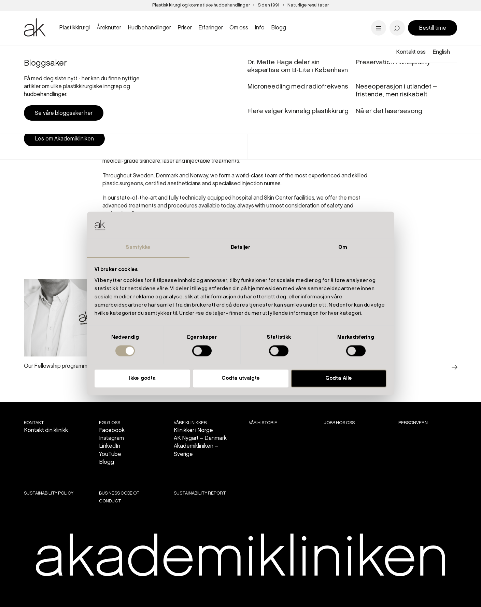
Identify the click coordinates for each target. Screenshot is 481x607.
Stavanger (266, 18)
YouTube (110, 454)
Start (28, 54)
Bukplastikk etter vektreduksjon (279, 24)
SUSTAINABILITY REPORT (200, 493)
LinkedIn (109, 446)
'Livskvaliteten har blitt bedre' (405, 12)
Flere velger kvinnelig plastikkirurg (298, 22)
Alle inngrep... (273, 28)
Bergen (154, 18)
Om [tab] (342, 247)
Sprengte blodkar (171, 18)
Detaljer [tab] (241, 247)
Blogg (106, 462)
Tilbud (369, 18)
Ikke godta (142, 378)
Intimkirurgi (161, 18)
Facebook (112, 430)
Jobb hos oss (339, 423)
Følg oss (109, 423)
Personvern (413, 423)
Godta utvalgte (241, 378)
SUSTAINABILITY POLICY (48, 493)
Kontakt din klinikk (46, 430)
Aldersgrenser (269, 22)
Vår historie (263, 423)
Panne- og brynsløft (283, 18)
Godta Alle (338, 378)
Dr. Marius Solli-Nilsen (393, 18)
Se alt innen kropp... (174, 28)
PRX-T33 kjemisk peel (286, 18)
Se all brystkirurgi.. (51, 28)
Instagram (111, 438)
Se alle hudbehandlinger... (291, 28)
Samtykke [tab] (138, 247)
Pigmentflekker (385, 18)
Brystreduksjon (47, 18)
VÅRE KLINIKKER (190, 423)
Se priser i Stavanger (285, 28)
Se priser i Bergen (172, 28)
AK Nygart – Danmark (200, 438)
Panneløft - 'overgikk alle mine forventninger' (190, 16)
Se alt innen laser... (172, 28)
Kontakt (34, 423)
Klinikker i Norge (193, 430)
